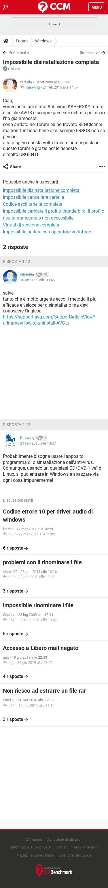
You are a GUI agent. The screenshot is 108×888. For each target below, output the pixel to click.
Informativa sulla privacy (31, 847)
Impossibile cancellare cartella (33, 197)
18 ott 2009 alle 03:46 (37, 280)
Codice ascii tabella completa (32, 204)
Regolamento (84, 847)
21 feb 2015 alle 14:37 (60, 87)
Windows (43, 41)
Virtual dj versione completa (31, 225)
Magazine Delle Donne (35, 855)
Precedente (18, 52)
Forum (22, 41)
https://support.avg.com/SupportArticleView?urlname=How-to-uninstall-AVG (49, 320)
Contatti (62, 847)
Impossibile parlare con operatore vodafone (47, 232)
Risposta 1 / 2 (16, 261)
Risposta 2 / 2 (16, 424)
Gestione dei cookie (75, 855)
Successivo (90, 52)
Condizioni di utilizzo (64, 839)
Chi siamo (34, 839)
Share (15, 166)
